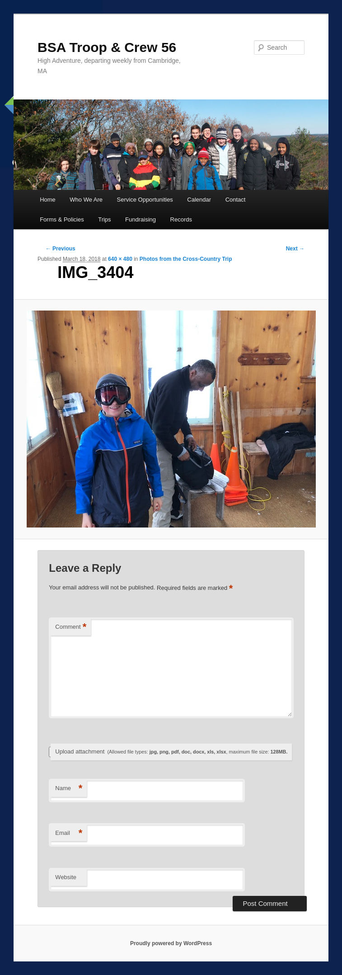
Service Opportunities (145, 199)
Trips (104, 219)
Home (48, 199)
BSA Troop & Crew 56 (106, 47)
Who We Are (86, 199)
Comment (70, 627)
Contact (235, 199)
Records (181, 219)
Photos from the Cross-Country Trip (186, 259)
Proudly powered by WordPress (171, 943)
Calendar (199, 199)
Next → (295, 248)
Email (68, 833)
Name (68, 788)
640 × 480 (120, 259)
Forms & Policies (62, 219)
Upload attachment (171, 751)
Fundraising (140, 219)
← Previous (60, 248)
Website (65, 877)
